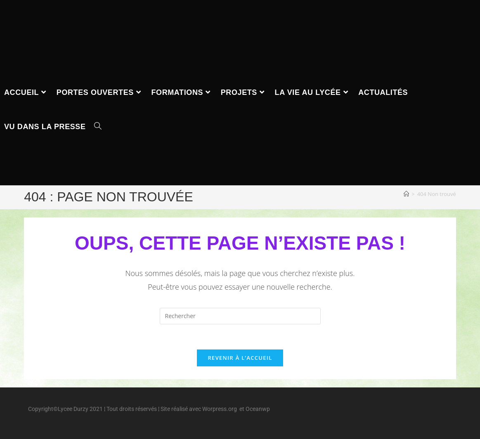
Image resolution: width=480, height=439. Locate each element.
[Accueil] (406, 194)
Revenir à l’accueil (240, 357)
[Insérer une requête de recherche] (240, 316)
